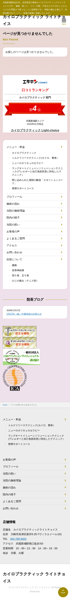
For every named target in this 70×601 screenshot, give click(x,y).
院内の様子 (13, 217)
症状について (14, 259)
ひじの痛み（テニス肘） (25, 280)
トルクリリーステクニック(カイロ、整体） (35, 158)
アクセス (12, 245)
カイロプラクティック (24, 153)
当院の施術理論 (16, 210)
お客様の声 (13, 231)
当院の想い (13, 224)
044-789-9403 (18, 538)
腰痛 (14, 265)
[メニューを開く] (64, 21)
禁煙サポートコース (23, 188)
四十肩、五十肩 (20, 275)
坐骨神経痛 (18, 270)
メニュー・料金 (16, 147)
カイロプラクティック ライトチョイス (34, 20)
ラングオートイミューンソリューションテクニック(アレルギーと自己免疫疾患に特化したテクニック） (37, 171)
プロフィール (14, 196)
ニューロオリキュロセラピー (27, 163)
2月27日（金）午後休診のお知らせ (24, 314)
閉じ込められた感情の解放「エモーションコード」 (37, 182)
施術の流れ (13, 203)
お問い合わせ (14, 252)
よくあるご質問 (16, 238)
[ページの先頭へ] (63, 592)
